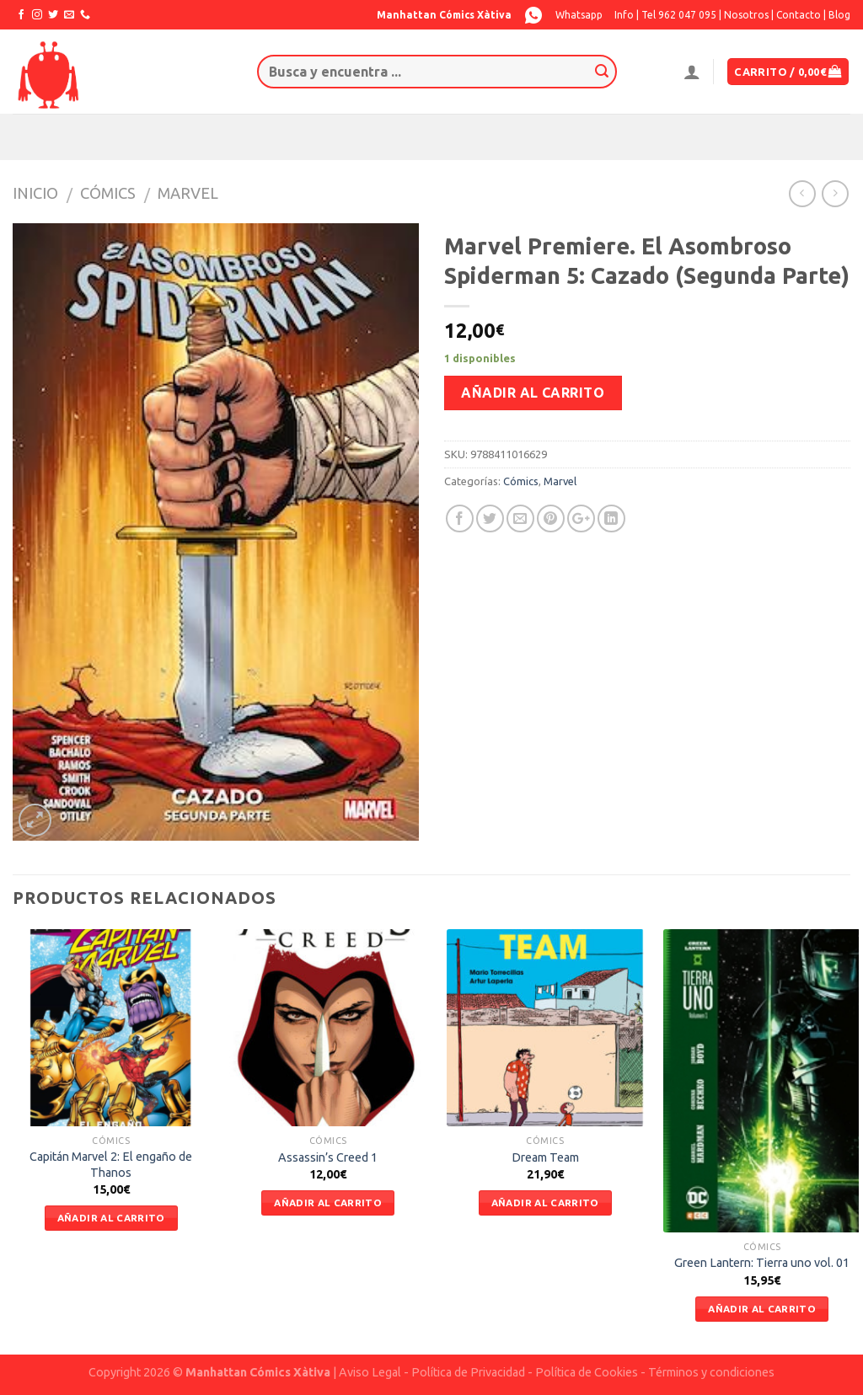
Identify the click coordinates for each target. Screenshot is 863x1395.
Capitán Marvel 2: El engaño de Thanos (110, 1164)
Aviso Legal (370, 1372)
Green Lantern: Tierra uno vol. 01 (762, 1262)
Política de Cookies (586, 1372)
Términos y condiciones (711, 1372)
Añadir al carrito (532, 392)
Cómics (108, 192)
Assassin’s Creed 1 (328, 1157)
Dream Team (545, 1157)
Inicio (35, 192)
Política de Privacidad (468, 1372)
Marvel (188, 192)
